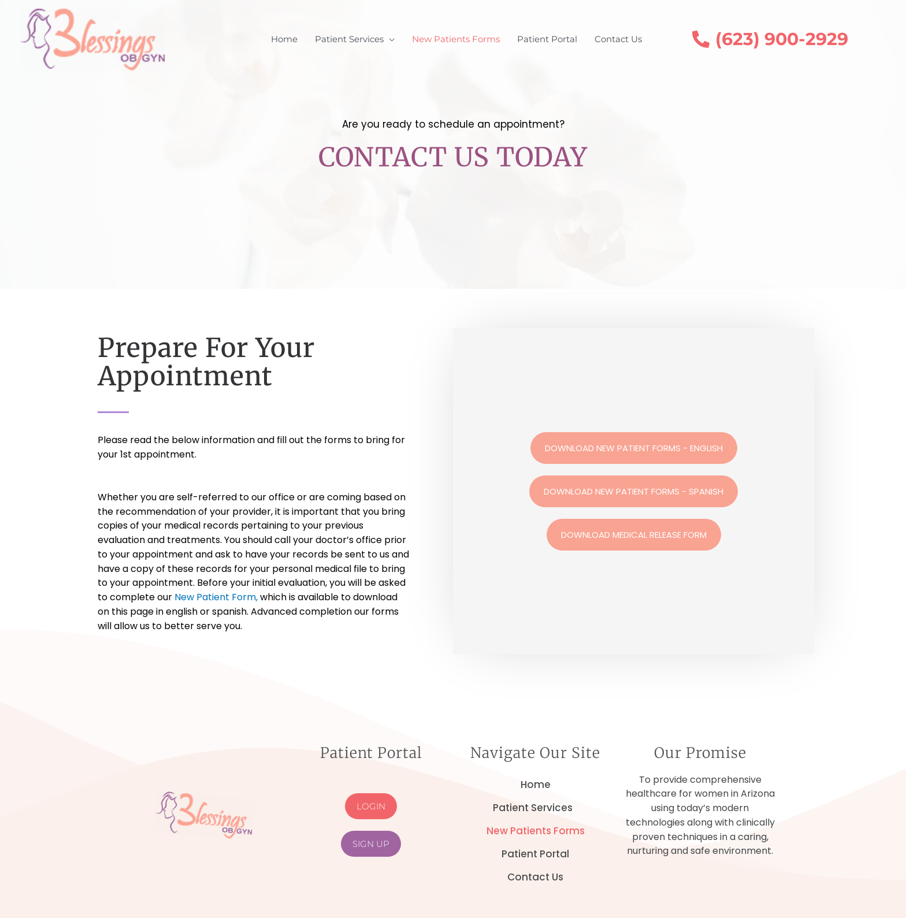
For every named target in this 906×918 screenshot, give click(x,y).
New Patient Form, (217, 597)
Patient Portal (535, 854)
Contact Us (535, 877)
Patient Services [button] (535, 808)
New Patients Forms (536, 831)
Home (536, 784)
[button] (354, 39)
